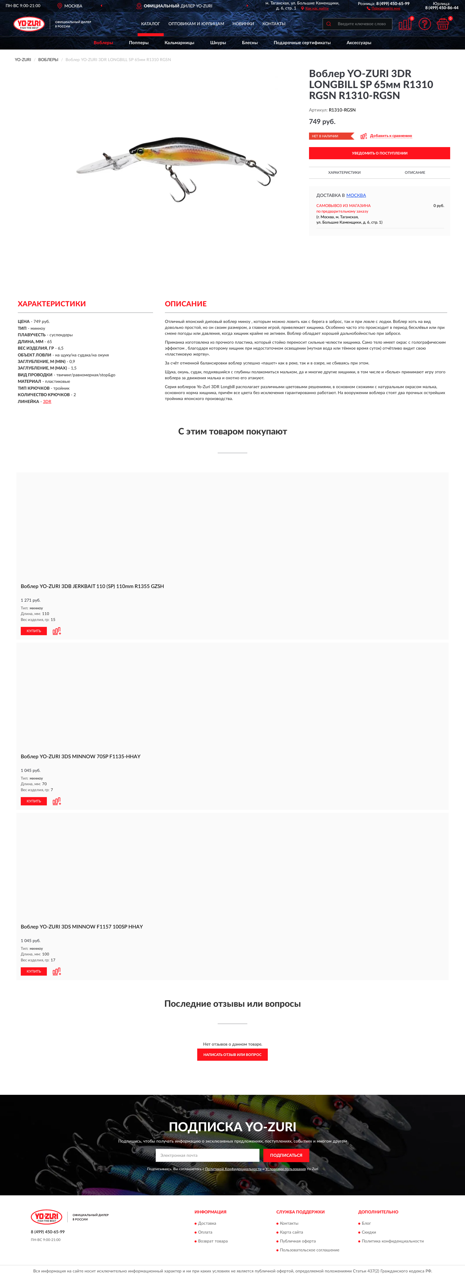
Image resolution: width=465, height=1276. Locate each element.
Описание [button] (415, 172)
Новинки (243, 24)
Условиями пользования (285, 1168)
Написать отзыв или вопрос (232, 1053)
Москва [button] (356, 195)
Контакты (274, 24)
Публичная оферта (298, 1240)
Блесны (250, 43)
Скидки (369, 1231)
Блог (366, 1223)
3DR (47, 402)
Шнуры (218, 43)
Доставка (207, 1223)
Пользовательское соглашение (309, 1249)
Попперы (139, 43)
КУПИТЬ (34, 631)
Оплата (205, 1231)
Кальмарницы (179, 43)
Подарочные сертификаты (302, 43)
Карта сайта (291, 1231)
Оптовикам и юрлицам (196, 24)
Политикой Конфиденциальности (233, 1168)
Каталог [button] (150, 24)
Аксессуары (359, 43)
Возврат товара (213, 1240)
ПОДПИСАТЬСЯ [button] (286, 1154)
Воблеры (103, 43)
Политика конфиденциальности (393, 1240)
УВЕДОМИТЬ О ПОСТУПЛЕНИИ (379, 153)
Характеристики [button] (344, 172)
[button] (383, 8)
